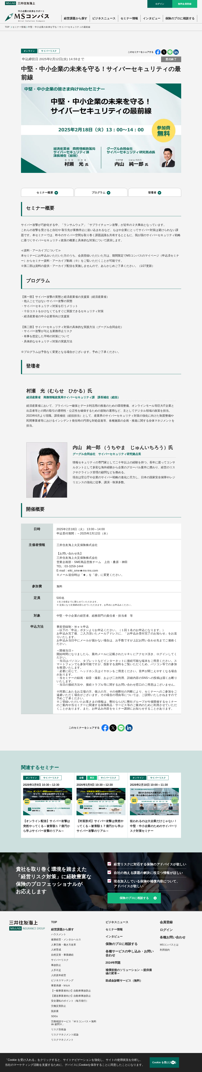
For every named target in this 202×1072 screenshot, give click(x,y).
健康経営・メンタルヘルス (66, 940)
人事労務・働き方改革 (63, 945)
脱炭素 (55, 1011)
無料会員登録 (184, 4)
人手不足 (56, 970)
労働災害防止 (58, 1006)
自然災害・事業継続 (62, 955)
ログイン (159, 4)
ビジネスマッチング (62, 981)
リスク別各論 (58, 1030)
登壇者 (152, 194)
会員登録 (166, 922)
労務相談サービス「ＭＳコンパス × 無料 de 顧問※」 (73, 1023)
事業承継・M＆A (60, 986)
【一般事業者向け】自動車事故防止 (71, 991)
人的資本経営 (58, 975)
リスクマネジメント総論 (64, 1035)
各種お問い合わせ (172, 937)
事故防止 (56, 965)
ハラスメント (58, 935)
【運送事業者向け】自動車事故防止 (71, 996)
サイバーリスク (60, 960)
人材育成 (56, 950)
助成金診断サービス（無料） (126, 983)
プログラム (98, 194)
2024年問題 (114, 964)
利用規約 (165, 949)
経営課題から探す (75, 18)
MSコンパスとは (169, 944)
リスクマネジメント (62, 1040)
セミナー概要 (45, 194)
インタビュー (152, 18)
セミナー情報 (129, 18)
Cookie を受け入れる (173, 1062)
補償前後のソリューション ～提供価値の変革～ (128, 973)
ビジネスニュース (104, 18)
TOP (7, 27)
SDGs (54, 1017)
